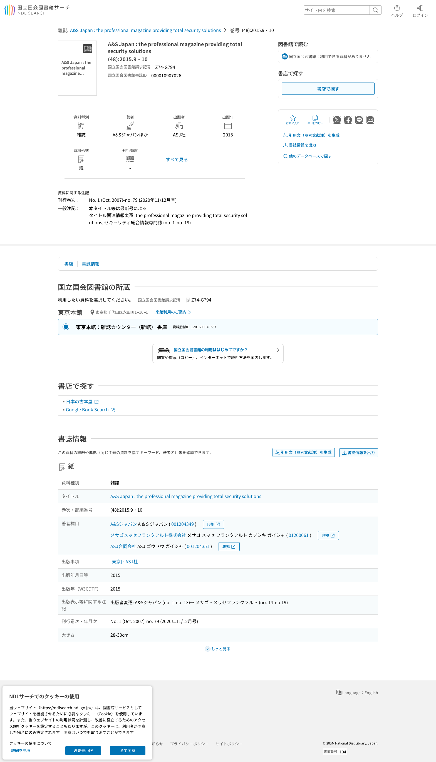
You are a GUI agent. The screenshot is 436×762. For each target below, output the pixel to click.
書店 (68, 263)
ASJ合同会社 (123, 546)
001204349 (182, 524)
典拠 (214, 524)
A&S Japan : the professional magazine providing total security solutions (145, 30)
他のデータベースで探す (307, 156)
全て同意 (127, 750)
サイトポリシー (229, 743)
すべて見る (177, 159)
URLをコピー (315, 119)
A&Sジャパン (123, 524)
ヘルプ (397, 10)
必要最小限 (83, 750)
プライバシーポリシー (189, 743)
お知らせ (155, 743)
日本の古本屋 (82, 401)
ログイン (420, 10)
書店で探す (328, 88)
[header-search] (343, 10)
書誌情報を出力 (299, 145)
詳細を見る (21, 750)
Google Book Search (90, 409)
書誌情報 (91, 263)
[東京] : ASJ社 (124, 561)
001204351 (198, 546)
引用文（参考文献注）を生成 (311, 135)
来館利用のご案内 (174, 312)
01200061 (299, 535)
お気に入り (293, 119)
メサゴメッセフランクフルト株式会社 (148, 535)
